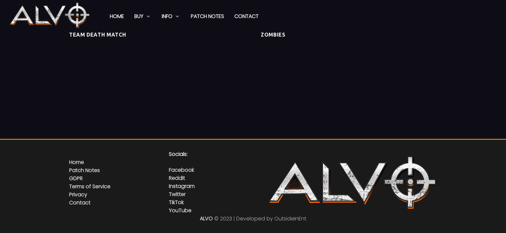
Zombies (273, 35)
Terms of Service (89, 186)
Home (76, 162)
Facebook (181, 170)
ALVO (206, 218)
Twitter (177, 194)
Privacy (78, 194)
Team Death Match (97, 35)
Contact (79, 202)
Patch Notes (84, 170)
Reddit (177, 178)
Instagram (182, 186)
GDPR (76, 178)
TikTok (176, 202)
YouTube (180, 210)
